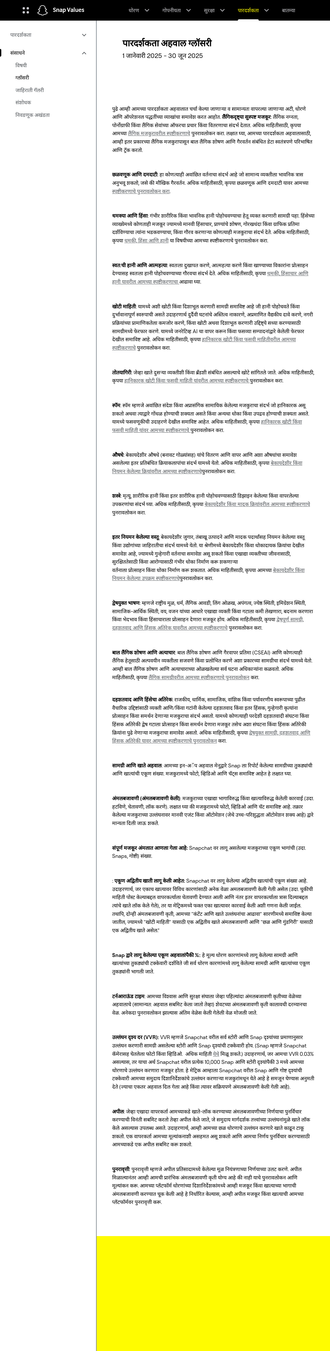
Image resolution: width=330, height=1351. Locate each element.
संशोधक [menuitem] (23, 102)
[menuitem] (48, 35)
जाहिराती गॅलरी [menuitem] (29, 90)
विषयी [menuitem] (21, 65)
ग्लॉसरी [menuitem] (22, 77)
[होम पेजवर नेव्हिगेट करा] (42, 10)
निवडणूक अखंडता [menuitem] (32, 115)
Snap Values (68, 10)
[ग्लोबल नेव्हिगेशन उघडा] (25, 10)
